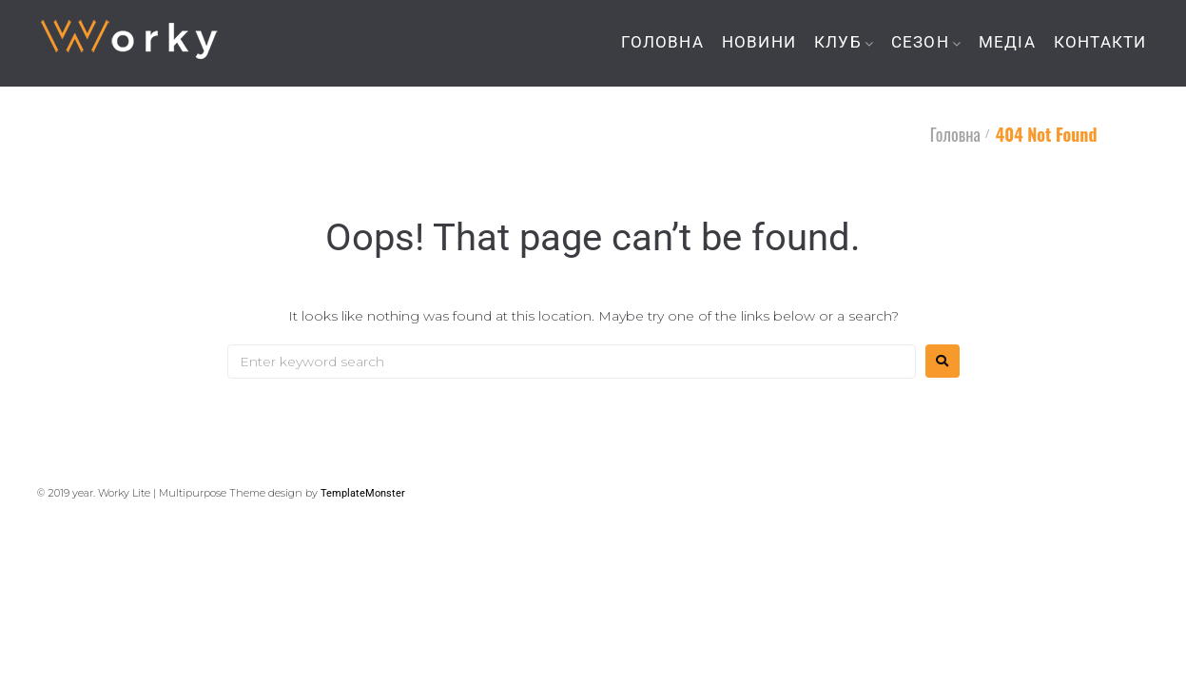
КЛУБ (838, 42)
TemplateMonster (363, 493)
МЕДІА (1007, 42)
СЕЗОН (920, 42)
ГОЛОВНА (662, 42)
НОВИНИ (759, 42)
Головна (955, 134)
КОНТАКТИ (1100, 42)
